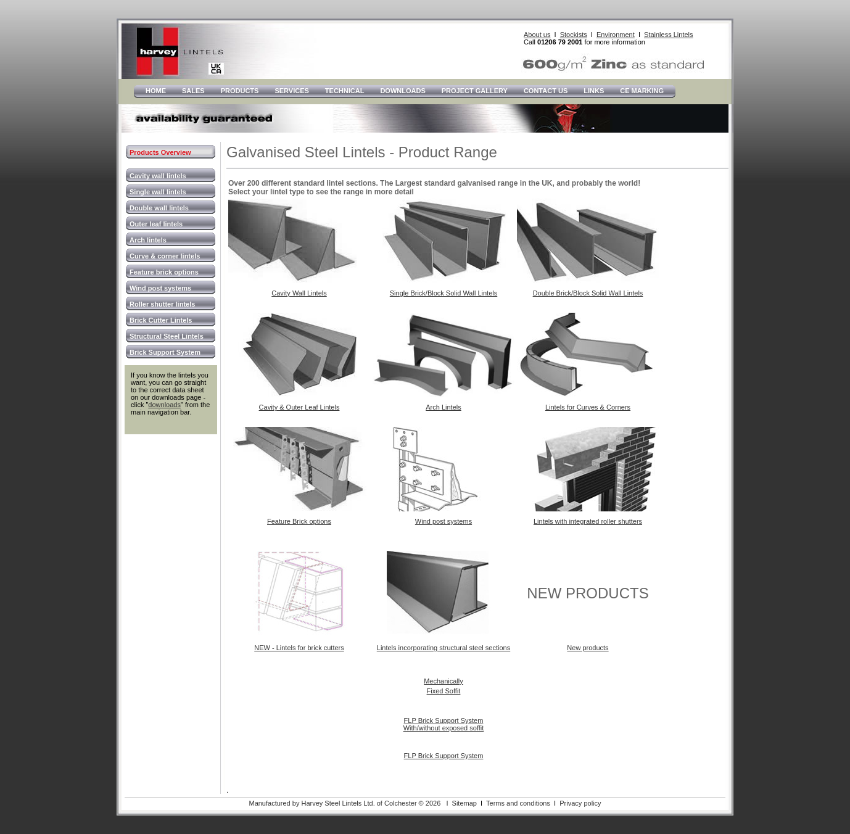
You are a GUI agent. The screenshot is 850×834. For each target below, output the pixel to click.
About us (537, 34)
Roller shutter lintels (162, 304)
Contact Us (545, 90)
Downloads (402, 90)
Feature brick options (164, 272)
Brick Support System (165, 352)
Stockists (573, 34)
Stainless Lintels (668, 34)
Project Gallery (475, 90)
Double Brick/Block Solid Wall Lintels (588, 293)
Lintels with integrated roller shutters (588, 521)
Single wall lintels (158, 192)
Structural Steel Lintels (167, 336)
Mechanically (443, 681)
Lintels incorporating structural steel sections (443, 647)
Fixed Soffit (444, 691)
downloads (164, 404)
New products (587, 647)
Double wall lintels (159, 208)
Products (240, 90)
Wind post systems (160, 288)
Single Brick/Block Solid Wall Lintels (443, 293)
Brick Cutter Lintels (161, 320)
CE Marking (642, 90)
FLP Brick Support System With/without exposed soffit (443, 724)
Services (291, 90)
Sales (193, 90)
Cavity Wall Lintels (298, 293)
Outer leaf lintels (156, 224)
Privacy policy (580, 803)
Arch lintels (148, 240)
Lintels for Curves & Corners (587, 407)
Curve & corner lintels (165, 256)
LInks (594, 90)
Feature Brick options (299, 521)
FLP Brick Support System (444, 755)
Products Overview (160, 152)
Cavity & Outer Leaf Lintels (299, 407)
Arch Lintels (443, 407)
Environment (615, 34)
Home (156, 90)
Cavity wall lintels (158, 176)
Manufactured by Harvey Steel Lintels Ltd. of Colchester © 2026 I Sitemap (362, 803)
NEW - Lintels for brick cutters (299, 647)
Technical (345, 90)
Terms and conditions (518, 803)
